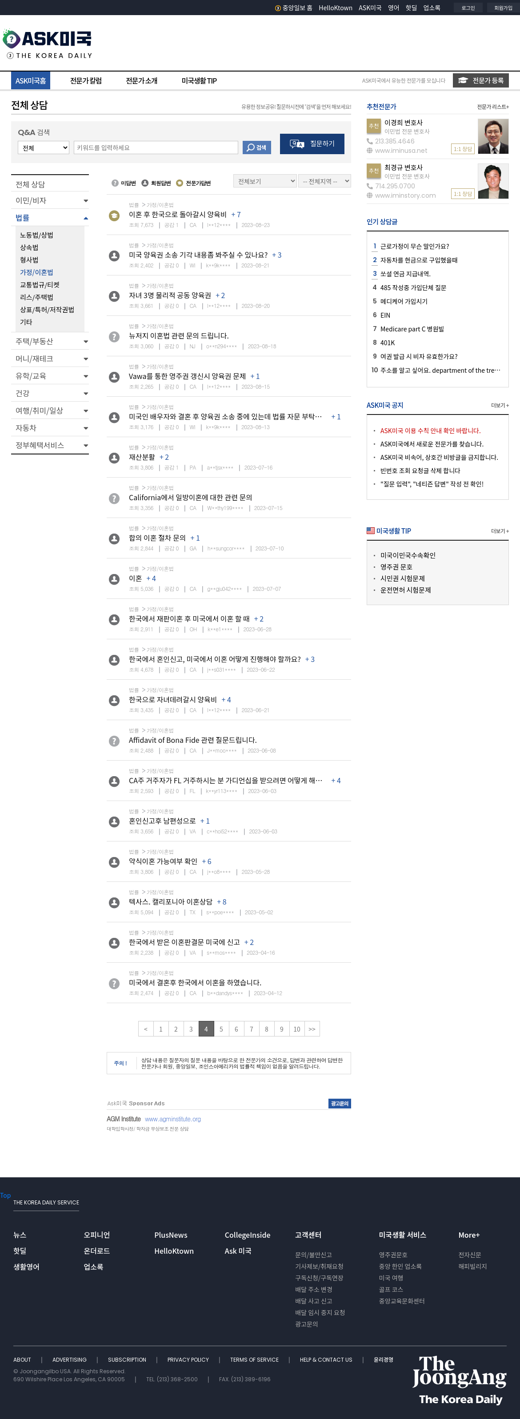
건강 (22, 393)
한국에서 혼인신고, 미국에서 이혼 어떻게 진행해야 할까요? (215, 659)
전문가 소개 (141, 80)
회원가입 (503, 7)
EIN (385, 315)
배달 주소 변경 (313, 1289)
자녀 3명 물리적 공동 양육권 (170, 295)
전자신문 (469, 1254)
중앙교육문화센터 (402, 1300)
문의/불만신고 (313, 1254)
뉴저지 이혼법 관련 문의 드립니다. (179, 335)
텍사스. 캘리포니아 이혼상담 (170, 901)
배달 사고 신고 (313, 1300)
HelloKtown (335, 7)
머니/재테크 (34, 358)
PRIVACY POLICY (189, 1359)
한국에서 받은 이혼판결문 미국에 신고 (184, 942)
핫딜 (411, 7)
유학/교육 (31, 375)
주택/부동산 (34, 341)
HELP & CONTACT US (327, 1359)
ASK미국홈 (31, 80)
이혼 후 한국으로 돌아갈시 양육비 (178, 214)
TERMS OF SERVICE (255, 1359)
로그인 (468, 7)
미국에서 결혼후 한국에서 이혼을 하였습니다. (195, 982)
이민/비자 (31, 200)
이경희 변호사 (403, 122)
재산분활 (142, 456)
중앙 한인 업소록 (400, 1266)
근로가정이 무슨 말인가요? (414, 246)
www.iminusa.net (397, 150)
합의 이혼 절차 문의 (157, 537)
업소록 (432, 7)
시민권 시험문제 (402, 578)
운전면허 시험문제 (405, 589)
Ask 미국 (238, 1250)
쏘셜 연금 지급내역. (405, 273)
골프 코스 (391, 1289)
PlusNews (170, 1234)
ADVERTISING (70, 1359)
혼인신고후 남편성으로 (162, 820)
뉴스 (19, 1234)
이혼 (135, 578)
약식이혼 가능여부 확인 (163, 861)
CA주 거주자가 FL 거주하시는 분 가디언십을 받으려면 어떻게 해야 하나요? (237, 780)
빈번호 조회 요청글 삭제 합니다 (420, 470)
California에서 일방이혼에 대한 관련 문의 (190, 497)
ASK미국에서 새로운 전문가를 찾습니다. (432, 443)
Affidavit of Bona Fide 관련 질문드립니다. (193, 739)
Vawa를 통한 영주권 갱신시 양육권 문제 (187, 376)
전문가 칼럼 (85, 80)
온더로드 (97, 1250)
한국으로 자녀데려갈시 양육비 (173, 699)
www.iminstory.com (401, 195)
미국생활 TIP (199, 80)
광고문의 (306, 1323)
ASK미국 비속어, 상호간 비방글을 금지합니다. (439, 457)
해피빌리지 (472, 1266)
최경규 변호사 (403, 167)
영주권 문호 (396, 566)
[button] (50, 200)
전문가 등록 (481, 80)
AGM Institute (123, 1118)
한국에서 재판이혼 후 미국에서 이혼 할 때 (189, 618)
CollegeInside (248, 1234)
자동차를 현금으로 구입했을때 (419, 259)
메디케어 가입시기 (404, 301)
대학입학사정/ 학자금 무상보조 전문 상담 (147, 1128)
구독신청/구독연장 (319, 1277)
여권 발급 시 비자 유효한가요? (419, 356)
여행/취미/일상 (39, 410)
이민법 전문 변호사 (407, 131)
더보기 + (500, 405)
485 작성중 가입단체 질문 (413, 287)
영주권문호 (393, 1254)
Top (5, 1195)
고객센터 (308, 1234)
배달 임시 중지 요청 (320, 1312)
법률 (22, 217)
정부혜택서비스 (40, 444)
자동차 (26, 427)
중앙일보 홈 (294, 7)
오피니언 (97, 1234)
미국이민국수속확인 (408, 555)
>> (312, 1028)
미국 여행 (391, 1277)
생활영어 (26, 1266)
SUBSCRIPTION (128, 1359)
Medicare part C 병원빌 (412, 328)
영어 (394, 7)
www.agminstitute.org (173, 1118)
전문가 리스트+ (493, 106)
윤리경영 (383, 1359)
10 (296, 1028)
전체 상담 (30, 184)
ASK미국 (370, 7)
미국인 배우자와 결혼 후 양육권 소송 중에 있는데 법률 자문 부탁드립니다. (236, 416)
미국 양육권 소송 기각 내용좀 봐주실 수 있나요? (198, 254)
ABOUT (22, 1359)
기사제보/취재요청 (319, 1266)
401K (387, 342)
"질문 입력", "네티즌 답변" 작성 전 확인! (432, 483)
